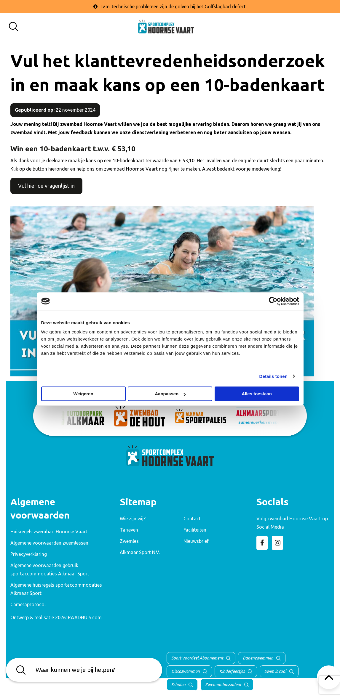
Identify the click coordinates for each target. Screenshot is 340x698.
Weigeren (83, 393)
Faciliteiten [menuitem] (194, 529)
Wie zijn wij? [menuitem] (133, 518)
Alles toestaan (257, 393)
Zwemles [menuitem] (129, 541)
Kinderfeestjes (232, 671)
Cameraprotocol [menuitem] (28, 604)
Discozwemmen (185, 671)
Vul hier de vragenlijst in (46, 186)
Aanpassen (170, 393)
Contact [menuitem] (192, 518)
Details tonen (273, 376)
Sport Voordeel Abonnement (197, 658)
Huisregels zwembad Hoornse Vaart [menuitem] (48, 531)
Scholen (178, 684)
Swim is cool (275, 671)
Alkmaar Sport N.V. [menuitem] (140, 552)
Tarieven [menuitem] (129, 529)
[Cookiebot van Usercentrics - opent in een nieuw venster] (273, 301)
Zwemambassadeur (223, 684)
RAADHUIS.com (85, 617)
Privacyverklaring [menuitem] (28, 554)
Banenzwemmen (258, 658)
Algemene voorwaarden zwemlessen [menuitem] (49, 542)
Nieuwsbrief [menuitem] (196, 541)
